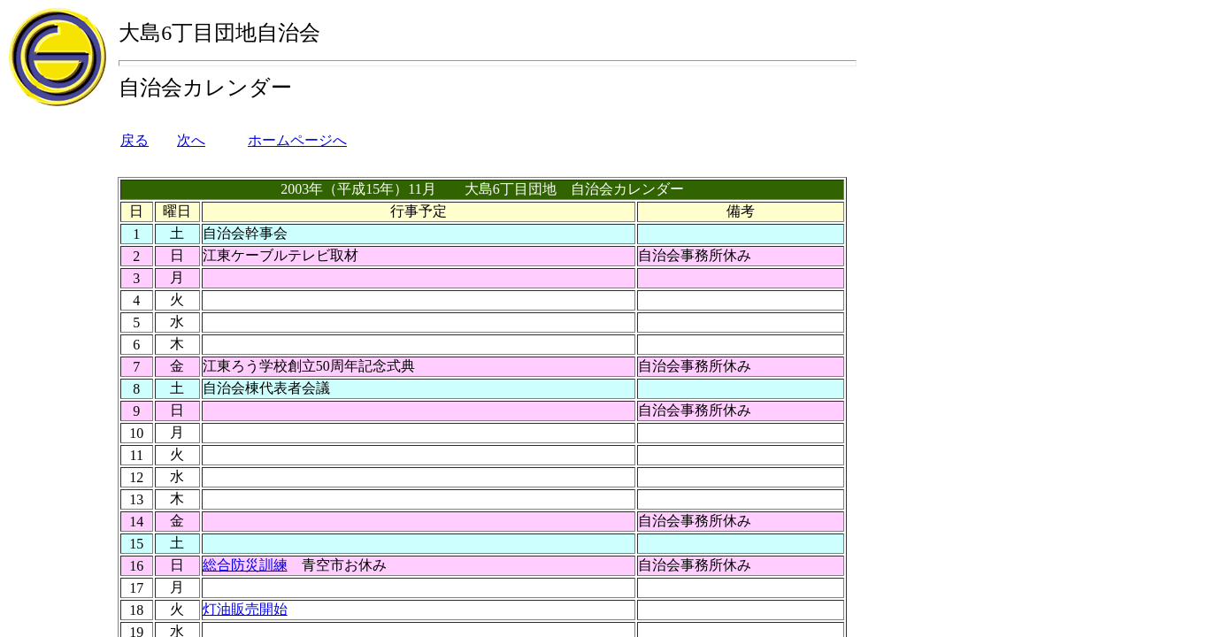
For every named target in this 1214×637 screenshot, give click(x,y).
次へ (191, 140)
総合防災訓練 (245, 564)
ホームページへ (297, 140)
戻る (134, 140)
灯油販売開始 (245, 609)
